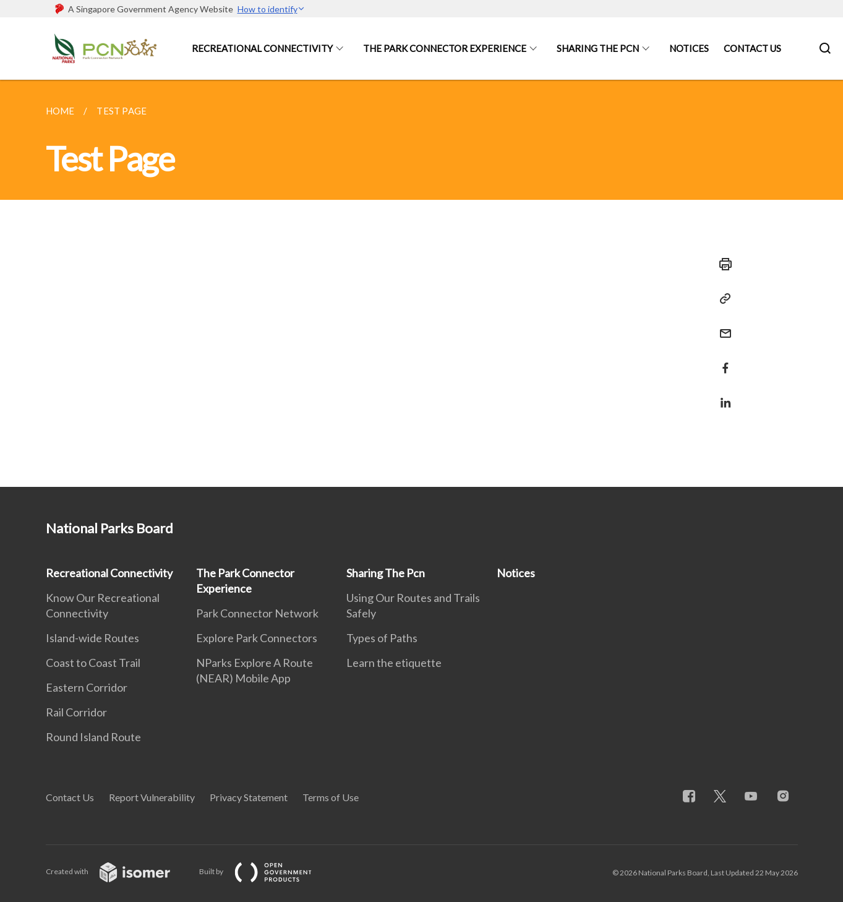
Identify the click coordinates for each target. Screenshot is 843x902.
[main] (421, 283)
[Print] (722, 264)
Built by (265, 871)
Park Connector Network (257, 613)
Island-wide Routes (92, 638)
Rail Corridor (76, 712)
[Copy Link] (722, 299)
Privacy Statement (249, 797)
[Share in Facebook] (722, 360)
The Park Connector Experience (444, 48)
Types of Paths (381, 638)
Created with (118, 871)
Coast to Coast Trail (93, 662)
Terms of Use (330, 797)
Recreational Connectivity (262, 48)
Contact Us (752, 48)
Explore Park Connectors (256, 638)
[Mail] (722, 326)
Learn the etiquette (394, 662)
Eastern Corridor (86, 687)
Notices (689, 48)
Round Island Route (93, 737)
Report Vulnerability (152, 797)
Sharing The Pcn (598, 48)
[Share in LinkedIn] (722, 395)
